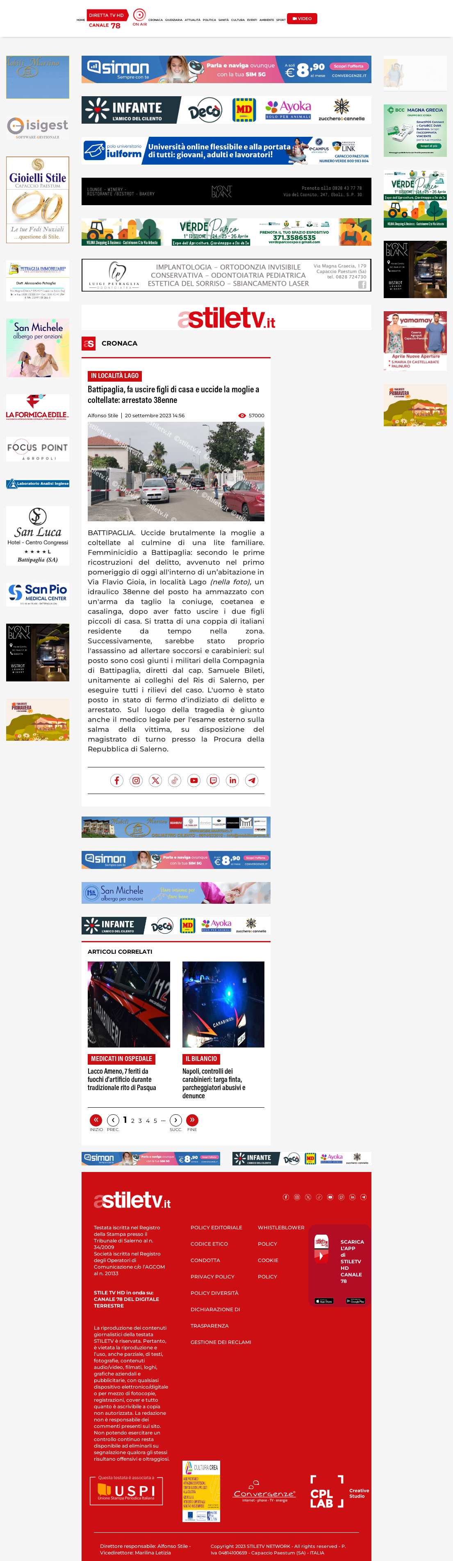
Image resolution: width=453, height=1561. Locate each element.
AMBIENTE (267, 20)
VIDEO (302, 18)
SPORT (281, 20)
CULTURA (238, 20)
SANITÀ (224, 20)
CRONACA (155, 20)
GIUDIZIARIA (173, 20)
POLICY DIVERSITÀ (215, 1293)
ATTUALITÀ (192, 20)
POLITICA (209, 20)
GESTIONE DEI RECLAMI (221, 1342)
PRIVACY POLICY (212, 1277)
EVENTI (252, 20)
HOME (81, 20)
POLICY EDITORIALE (216, 1227)
